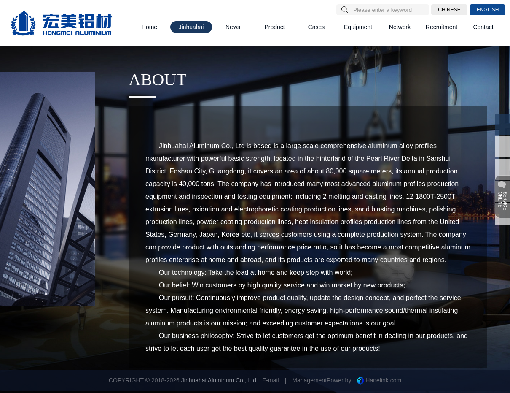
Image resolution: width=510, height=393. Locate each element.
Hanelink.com (383, 380)
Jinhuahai (191, 27)
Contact (483, 27)
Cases (316, 27)
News (232, 27)
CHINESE (449, 10)
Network (400, 27)
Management (309, 380)
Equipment (358, 27)
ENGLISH (488, 10)
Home (149, 27)
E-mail (270, 380)
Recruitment (441, 27)
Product (274, 27)
